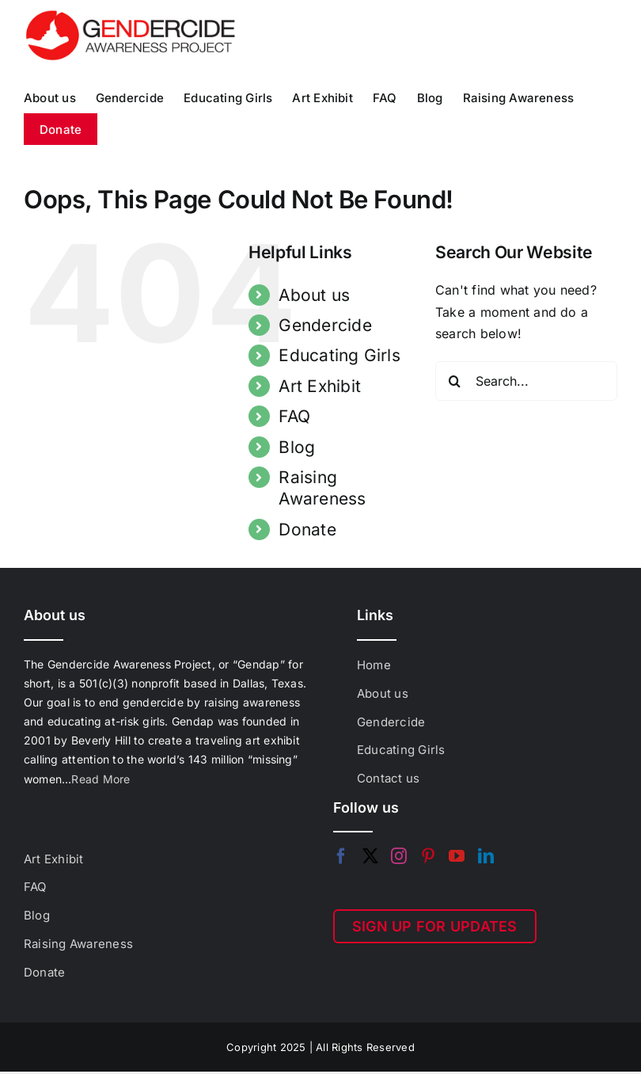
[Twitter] (370, 856)
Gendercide (325, 325)
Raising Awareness (78, 943)
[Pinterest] (428, 856)
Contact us (388, 778)
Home (374, 664)
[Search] (455, 381)
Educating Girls (339, 355)
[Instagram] (399, 856)
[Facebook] (341, 856)
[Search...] (526, 381)
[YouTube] (457, 856)
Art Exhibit (320, 386)
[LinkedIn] (486, 856)
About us (314, 295)
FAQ (294, 416)
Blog (297, 447)
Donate (307, 529)
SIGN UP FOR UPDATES (435, 926)
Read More (100, 779)
